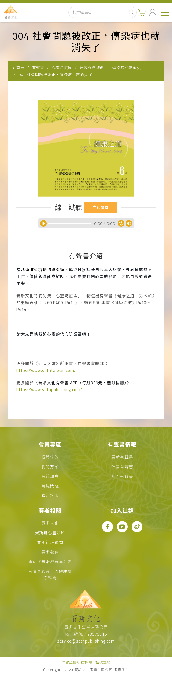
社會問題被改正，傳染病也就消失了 (112, 68)
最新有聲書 (122, 457)
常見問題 (50, 486)
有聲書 (38, 68)
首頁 (20, 68)
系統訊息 (50, 476)
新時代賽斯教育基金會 (50, 562)
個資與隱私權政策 (77, 663)
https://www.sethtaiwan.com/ (46, 370)
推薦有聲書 (122, 467)
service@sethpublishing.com (86, 641)
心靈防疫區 (62, 68)
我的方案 (50, 467)
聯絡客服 (50, 495)
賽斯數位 (50, 552)
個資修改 (50, 457)
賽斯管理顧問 (50, 542)
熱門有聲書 (122, 476)
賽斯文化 (50, 523)
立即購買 (100, 207)
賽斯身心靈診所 (50, 533)
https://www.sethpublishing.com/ (49, 389)
